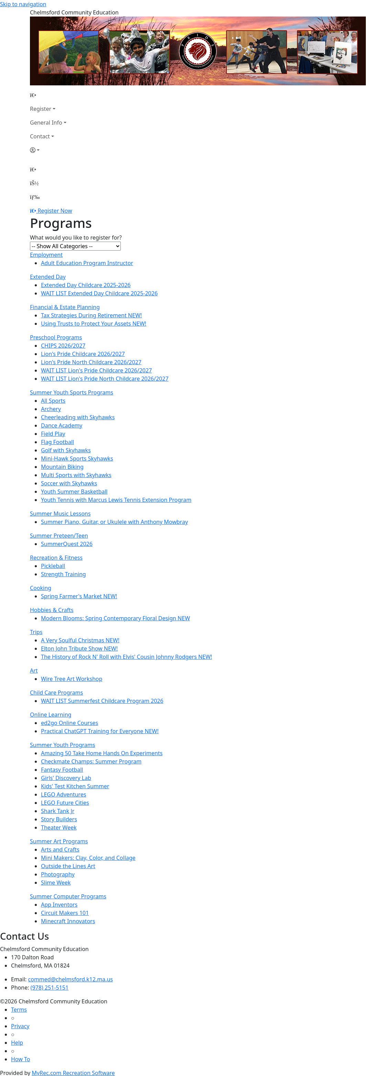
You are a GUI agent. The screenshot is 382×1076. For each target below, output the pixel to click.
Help (17, 1042)
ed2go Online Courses (69, 723)
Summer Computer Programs (68, 896)
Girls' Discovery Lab (66, 778)
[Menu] (35, 197)
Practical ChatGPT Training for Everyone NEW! (100, 731)
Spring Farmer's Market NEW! (79, 596)
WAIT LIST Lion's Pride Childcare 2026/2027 (96, 370)
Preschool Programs (56, 337)
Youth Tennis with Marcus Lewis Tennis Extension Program (116, 500)
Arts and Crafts (60, 849)
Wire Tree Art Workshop (71, 679)
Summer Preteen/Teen (59, 535)
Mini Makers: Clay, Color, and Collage (88, 858)
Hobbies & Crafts (51, 610)
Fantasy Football (62, 769)
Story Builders (59, 819)
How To (20, 1059)
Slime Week (56, 882)
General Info (46, 122)
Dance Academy (61, 425)
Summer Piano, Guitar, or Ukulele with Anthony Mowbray (114, 522)
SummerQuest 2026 (67, 544)
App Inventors (59, 904)
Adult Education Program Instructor (87, 263)
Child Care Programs (56, 692)
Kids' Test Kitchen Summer (75, 786)
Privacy (20, 1026)
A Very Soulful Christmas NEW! (80, 640)
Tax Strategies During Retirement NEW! (91, 315)
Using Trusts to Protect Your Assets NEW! (93, 323)
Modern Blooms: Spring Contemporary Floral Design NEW (115, 618)
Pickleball (53, 566)
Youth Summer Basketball (74, 491)
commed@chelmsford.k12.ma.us (70, 979)
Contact (40, 136)
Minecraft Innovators (68, 921)
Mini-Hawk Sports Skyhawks (77, 458)
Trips (36, 632)
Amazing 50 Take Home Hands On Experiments (101, 753)
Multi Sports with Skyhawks (76, 475)
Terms (19, 1009)
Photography (58, 874)
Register (40, 109)
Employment (46, 255)
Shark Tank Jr (57, 811)
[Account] (48, 150)
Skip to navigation (23, 4)
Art (34, 670)
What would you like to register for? (76, 237)
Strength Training (63, 574)
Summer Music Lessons (60, 513)
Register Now (55, 210)
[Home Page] (48, 95)
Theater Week (59, 827)
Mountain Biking (62, 467)
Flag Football (57, 442)
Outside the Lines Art (68, 866)
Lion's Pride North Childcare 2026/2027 (91, 362)
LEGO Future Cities (65, 802)
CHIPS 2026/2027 (63, 345)
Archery (51, 409)
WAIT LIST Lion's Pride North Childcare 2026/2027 (105, 378)
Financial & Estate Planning (65, 307)
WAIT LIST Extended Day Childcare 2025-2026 (99, 293)
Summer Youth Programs (62, 745)
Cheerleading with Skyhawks (78, 417)
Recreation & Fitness (56, 557)
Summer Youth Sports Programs (71, 392)
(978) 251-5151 (49, 987)
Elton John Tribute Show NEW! (79, 648)
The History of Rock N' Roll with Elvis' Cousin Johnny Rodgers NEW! (126, 657)
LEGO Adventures (63, 794)
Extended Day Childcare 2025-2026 (85, 285)
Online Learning (50, 714)
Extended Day (48, 277)
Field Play (53, 433)
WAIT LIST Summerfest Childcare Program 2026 (102, 701)
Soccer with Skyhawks (69, 483)
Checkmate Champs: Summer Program (91, 761)
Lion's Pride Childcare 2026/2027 (83, 354)
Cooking (40, 588)
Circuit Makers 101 (65, 913)
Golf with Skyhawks (66, 450)
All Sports (53, 400)
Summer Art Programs (59, 841)
